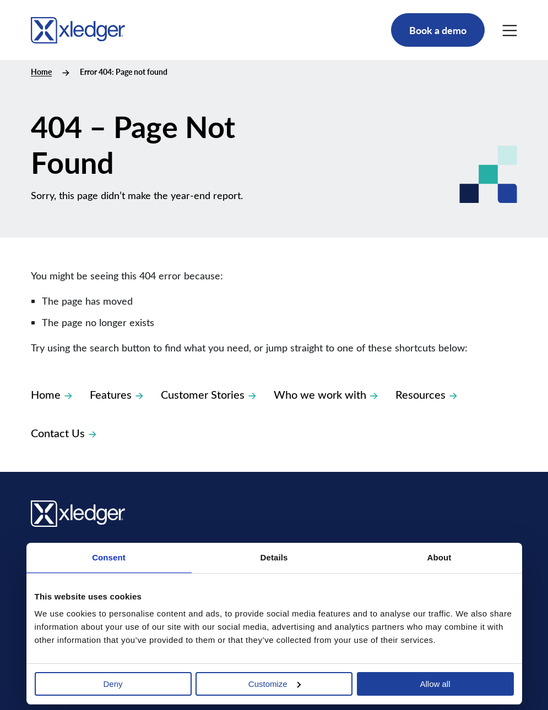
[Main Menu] (509, 30)
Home (41, 72)
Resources (426, 394)
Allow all (435, 684)
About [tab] (439, 557)
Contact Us (63, 432)
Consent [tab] (109, 557)
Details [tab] (274, 557)
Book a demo (437, 30)
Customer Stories (208, 394)
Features (116, 394)
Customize (274, 684)
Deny (112, 684)
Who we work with (326, 394)
